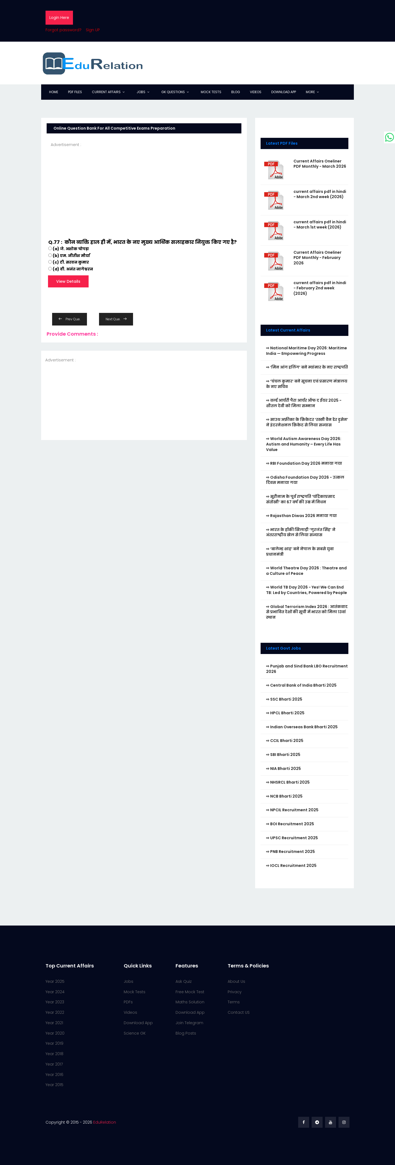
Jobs (141, 92)
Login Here (59, 17)
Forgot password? (63, 30)
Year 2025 (55, 981)
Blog (235, 92)
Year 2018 (54, 1054)
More (310, 92)
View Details (68, 281)
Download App (283, 92)
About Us (236, 981)
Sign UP (93, 30)
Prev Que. (69, 319)
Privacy (235, 992)
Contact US (239, 1012)
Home (53, 92)
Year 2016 (54, 1074)
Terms (234, 1002)
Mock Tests (211, 92)
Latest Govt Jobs (283, 648)
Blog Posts (186, 1033)
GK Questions (173, 92)
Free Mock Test (190, 992)
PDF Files (75, 92)
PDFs (128, 1002)
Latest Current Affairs (288, 330)
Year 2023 (55, 1002)
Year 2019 (54, 1043)
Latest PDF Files (282, 143)
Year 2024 (55, 992)
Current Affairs (106, 92)
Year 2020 (55, 1033)
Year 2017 (54, 1064)
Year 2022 (55, 1012)
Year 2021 (54, 1023)
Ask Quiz (184, 981)
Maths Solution (190, 1002)
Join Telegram (189, 1023)
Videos (255, 92)
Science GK (135, 1033)
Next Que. (116, 319)
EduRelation (104, 1122)
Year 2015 (54, 1084)
